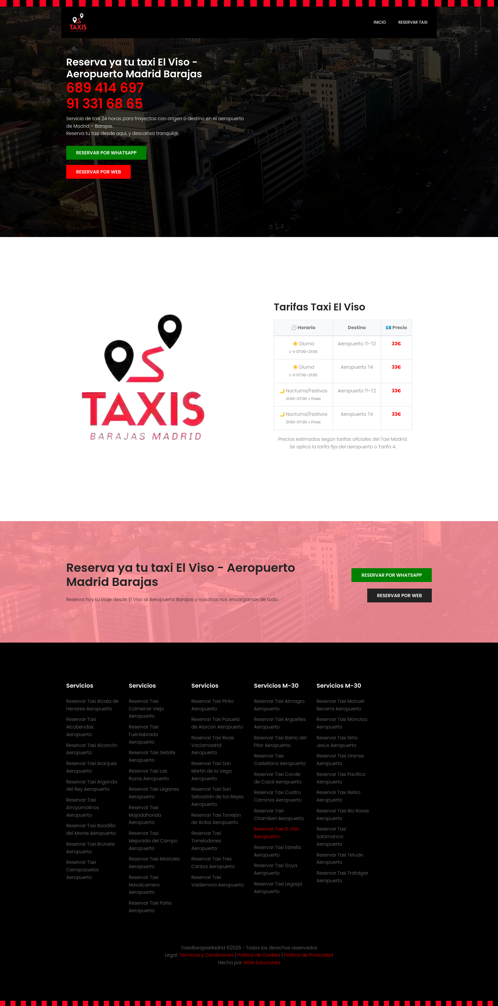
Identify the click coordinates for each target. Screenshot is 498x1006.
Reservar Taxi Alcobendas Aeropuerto (81, 727)
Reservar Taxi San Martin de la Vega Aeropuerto (211, 771)
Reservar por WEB (98, 172)
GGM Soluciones (261, 962)
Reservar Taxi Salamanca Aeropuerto (331, 836)
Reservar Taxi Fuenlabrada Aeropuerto (143, 734)
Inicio (380, 22)
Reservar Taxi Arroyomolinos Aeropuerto (82, 807)
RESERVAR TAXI (413, 22)
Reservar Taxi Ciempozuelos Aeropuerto (82, 870)
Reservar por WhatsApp (106, 152)
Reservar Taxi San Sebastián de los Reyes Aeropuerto (217, 796)
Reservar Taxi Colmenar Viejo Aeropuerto (146, 709)
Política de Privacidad (308, 955)
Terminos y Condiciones (207, 955)
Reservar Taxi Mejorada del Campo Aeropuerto (153, 841)
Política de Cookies (259, 955)
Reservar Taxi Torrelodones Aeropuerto (206, 841)
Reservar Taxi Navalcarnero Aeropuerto (144, 885)
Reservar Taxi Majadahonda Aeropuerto (145, 815)
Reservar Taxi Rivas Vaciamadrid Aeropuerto (212, 745)
